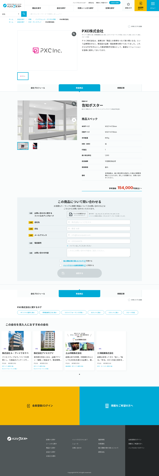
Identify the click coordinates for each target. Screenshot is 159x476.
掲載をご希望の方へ (102, 3)
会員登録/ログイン (40, 406)
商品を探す (36, 8)
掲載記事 (121, 88)
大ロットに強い (96, 312)
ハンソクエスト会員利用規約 (74, 265)
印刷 (29, 19)
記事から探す (50, 440)
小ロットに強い (114, 312)
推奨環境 (101, 440)
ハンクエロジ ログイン (136, 448)
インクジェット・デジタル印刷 (45, 19)
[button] (74, 120)
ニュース (75, 444)
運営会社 (91, 3)
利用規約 (101, 444)
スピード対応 (130, 312)
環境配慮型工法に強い (50, 312)
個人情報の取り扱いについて (74, 261)
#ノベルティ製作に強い (107, 366)
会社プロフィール (38, 88)
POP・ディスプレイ (34, 22)
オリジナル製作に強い (27, 312)
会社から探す (50, 452)
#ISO (98, 366)
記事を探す (110, 8)
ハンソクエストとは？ (79, 3)
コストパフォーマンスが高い (74, 312)
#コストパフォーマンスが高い (9, 368)
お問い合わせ (77, 448)
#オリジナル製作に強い (8, 366)
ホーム (11, 19)
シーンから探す (51, 444)
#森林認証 (68, 366)
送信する (79, 273)
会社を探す (61, 8)
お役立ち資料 (115, 3)
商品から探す (50, 448)
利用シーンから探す (86, 8)
